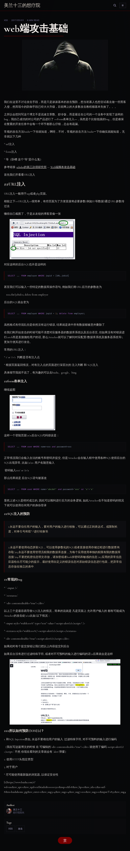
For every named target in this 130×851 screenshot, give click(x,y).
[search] (115, 5)
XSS (6, 20)
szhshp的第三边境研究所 (31, 167)
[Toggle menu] (122, 5)
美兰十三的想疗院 (22, 5)
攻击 (20, 828)
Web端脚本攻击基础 (62, 167)
